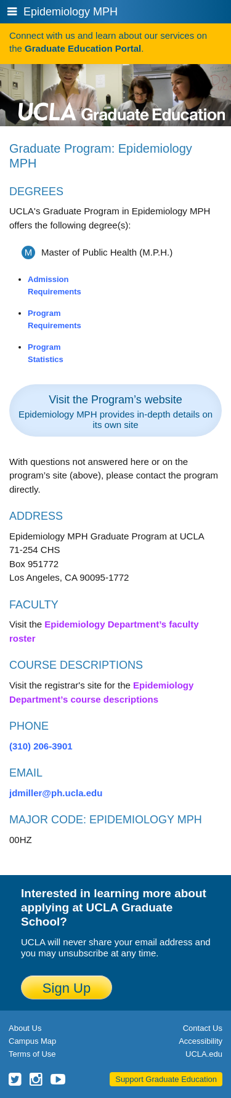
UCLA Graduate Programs (121, 92)
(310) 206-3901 (41, 746)
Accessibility (200, 1041)
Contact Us (202, 1028)
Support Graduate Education (166, 1079)
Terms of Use (32, 1054)
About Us (25, 1028)
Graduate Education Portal (83, 48)
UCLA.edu (203, 1054)
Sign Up (67, 988)
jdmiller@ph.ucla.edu (55, 793)
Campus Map (32, 1041)
